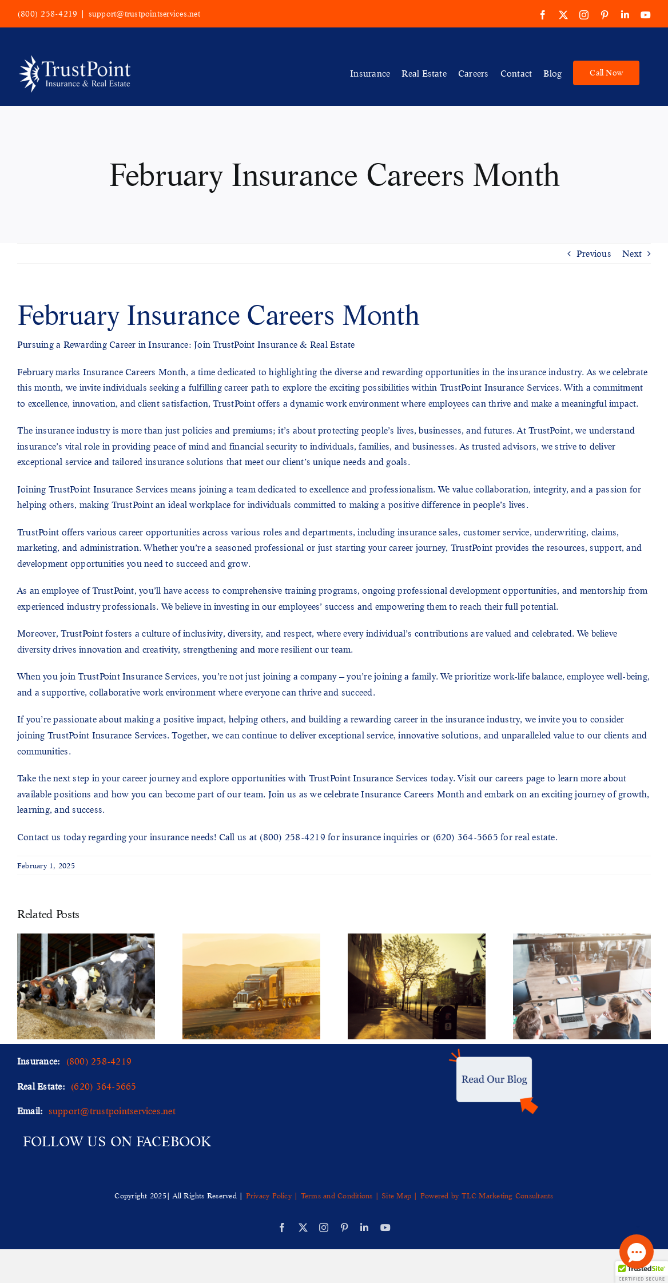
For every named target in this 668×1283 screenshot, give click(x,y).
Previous (593, 253)
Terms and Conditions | (340, 1195)
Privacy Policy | (273, 1195)
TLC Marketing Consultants (508, 1195)
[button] (641, 1272)
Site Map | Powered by (420, 1195)
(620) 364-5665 (465, 837)
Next (632, 253)
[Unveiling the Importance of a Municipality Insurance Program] (417, 940)
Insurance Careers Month (134, 372)
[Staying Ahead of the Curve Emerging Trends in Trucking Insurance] (251, 940)
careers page (520, 778)
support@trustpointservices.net (144, 14)
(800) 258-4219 (47, 14)
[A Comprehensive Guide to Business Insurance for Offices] (582, 940)
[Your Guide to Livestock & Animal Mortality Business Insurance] (86, 940)
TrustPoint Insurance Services (499, 387)
